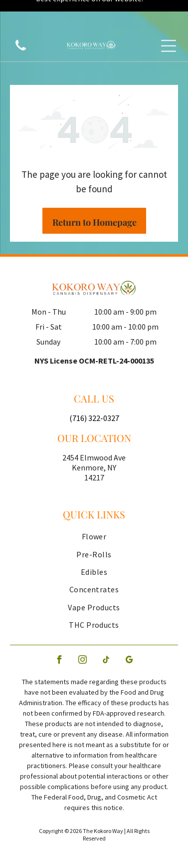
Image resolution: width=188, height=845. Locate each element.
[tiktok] (105, 625)
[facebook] (58, 625)
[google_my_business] (129, 625)
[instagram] (82, 625)
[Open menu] (168, 20)
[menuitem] (94, 501)
